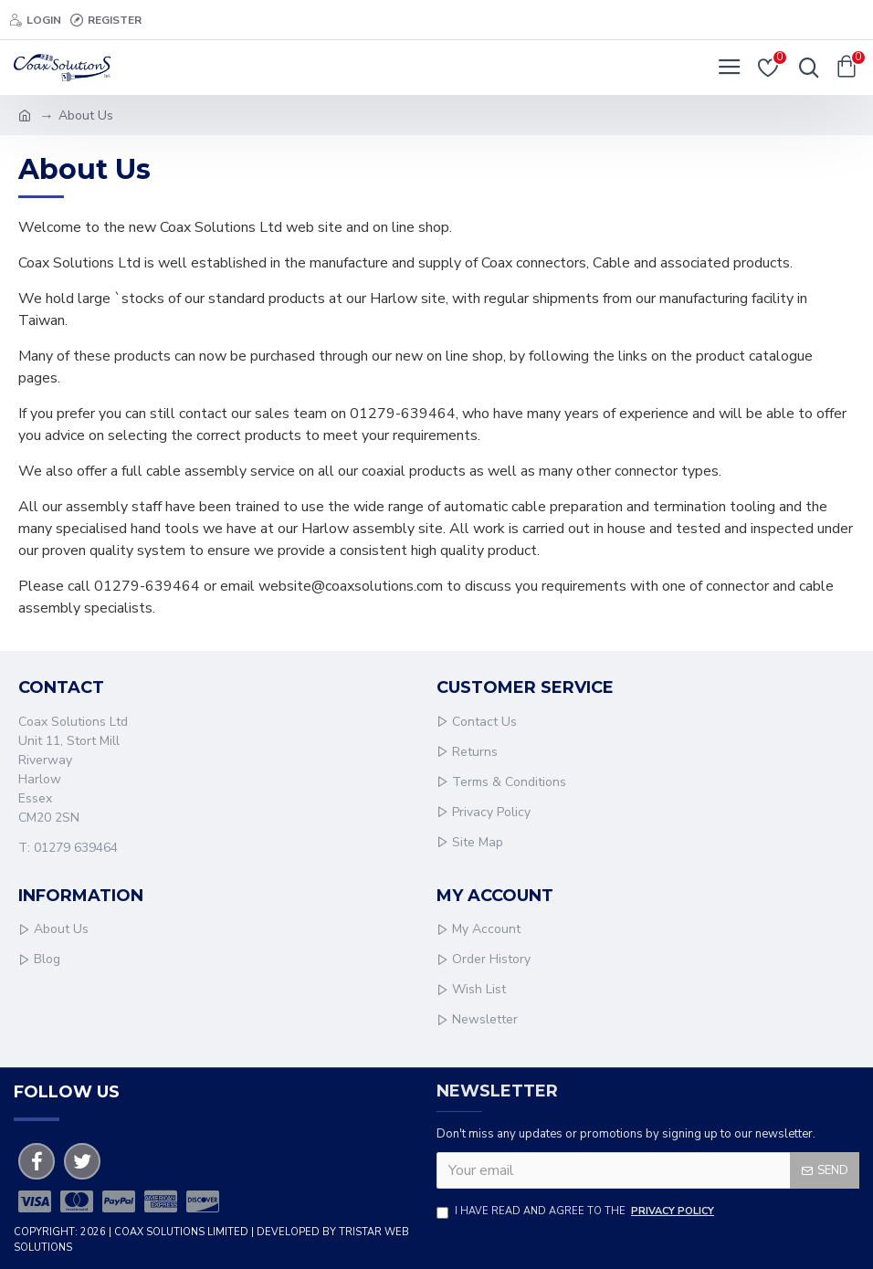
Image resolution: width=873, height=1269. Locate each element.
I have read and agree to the (576, 1212)
